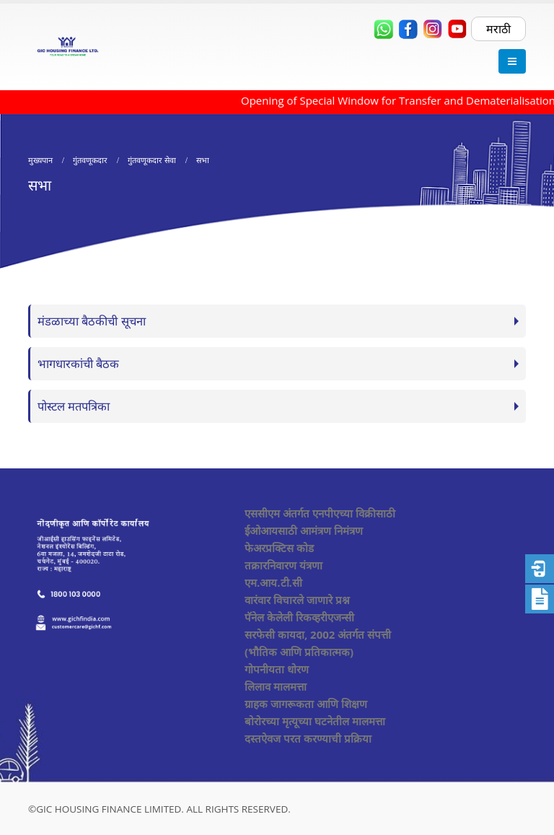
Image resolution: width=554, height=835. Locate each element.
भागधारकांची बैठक (78, 363)
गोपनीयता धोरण (277, 669)
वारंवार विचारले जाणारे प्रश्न (297, 600)
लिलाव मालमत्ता (276, 686)
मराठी (498, 29)
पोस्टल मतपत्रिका (74, 406)
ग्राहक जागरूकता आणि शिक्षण (306, 703)
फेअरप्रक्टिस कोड (279, 548)
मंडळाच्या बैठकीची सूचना (92, 320)
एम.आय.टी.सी (273, 582)
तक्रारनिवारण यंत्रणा (283, 565)
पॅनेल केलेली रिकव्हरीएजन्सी (299, 617)
